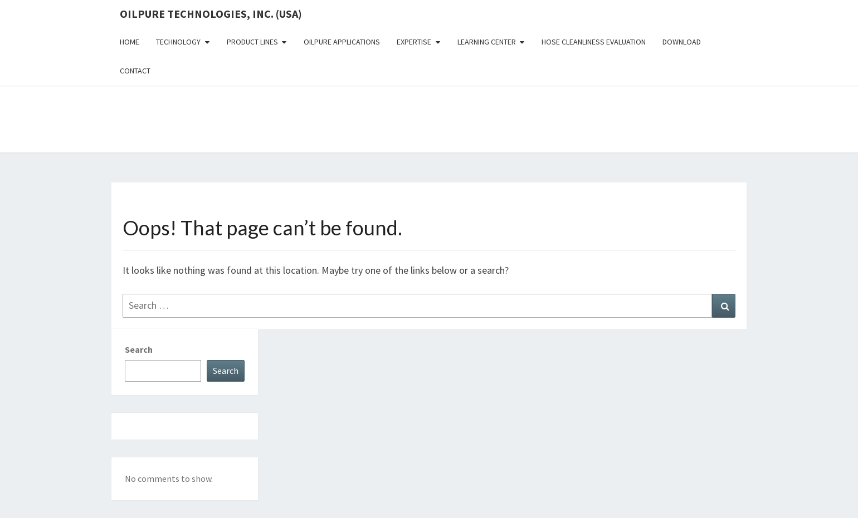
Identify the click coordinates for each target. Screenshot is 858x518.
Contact (135, 71)
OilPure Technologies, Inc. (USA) (211, 14)
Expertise (414, 42)
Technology (178, 42)
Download (681, 42)
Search (139, 349)
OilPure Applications (342, 42)
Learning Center (486, 42)
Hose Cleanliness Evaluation (594, 42)
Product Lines (252, 42)
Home (129, 42)
